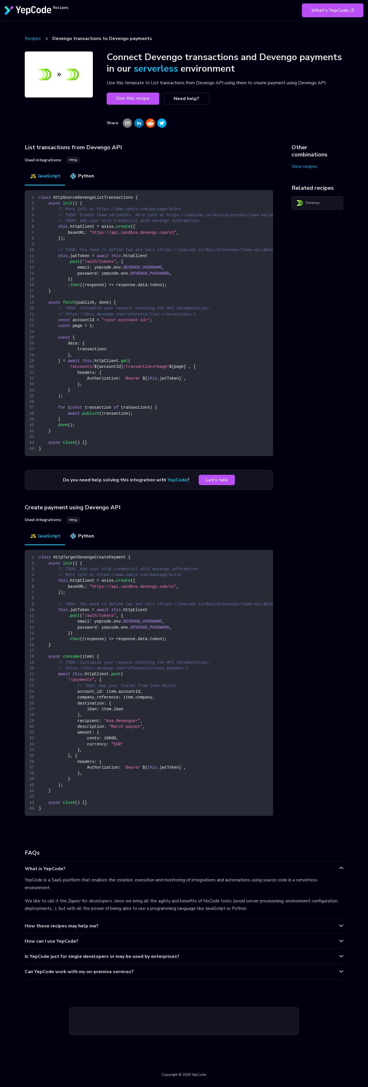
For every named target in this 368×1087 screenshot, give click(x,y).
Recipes (33, 38)
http (73, 160)
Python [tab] (82, 176)
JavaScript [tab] (44, 176)
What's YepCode (332, 10)
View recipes (304, 166)
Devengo (308, 203)
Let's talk (217, 480)
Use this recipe (133, 98)
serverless (156, 68)
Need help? (186, 98)
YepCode (177, 480)
